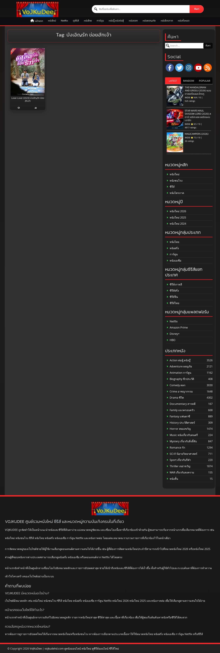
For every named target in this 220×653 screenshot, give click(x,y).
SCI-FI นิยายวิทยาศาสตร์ (182, 454)
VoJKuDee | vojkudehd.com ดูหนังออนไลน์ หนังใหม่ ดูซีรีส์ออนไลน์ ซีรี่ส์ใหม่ (74, 648)
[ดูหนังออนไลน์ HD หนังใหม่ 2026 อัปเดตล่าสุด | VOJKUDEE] (37, 9)
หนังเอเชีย (174, 260)
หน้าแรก (39, 21)
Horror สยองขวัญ (179, 429)
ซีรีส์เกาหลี (174, 284)
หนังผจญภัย (149, 20)
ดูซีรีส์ (76, 20)
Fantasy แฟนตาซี (178, 416)
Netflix (64, 20)
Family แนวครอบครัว (180, 410)
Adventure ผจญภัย (179, 366)
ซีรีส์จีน (172, 297)
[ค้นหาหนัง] (141, 9)
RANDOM (188, 80)
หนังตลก (133, 20)
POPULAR (204, 80)
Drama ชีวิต (175, 397)
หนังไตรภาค (167, 20)
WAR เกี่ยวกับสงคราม (180, 472)
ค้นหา (196, 9)
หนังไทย (88, 20)
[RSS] (208, 67)
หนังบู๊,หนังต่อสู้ (116, 20)
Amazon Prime (177, 327)
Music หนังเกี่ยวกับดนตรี (182, 435)
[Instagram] (189, 67)
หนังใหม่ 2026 (176, 211)
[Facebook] (170, 67)
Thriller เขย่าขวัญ (178, 466)
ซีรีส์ (171, 186)
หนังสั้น (172, 479)
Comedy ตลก (176, 385)
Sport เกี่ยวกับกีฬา (179, 460)
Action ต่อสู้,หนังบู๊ (178, 360)
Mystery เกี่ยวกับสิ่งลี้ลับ (182, 441)
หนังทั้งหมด (184, 20)
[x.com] (179, 67)
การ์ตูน (100, 20)
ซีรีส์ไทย (173, 303)
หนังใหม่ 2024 (176, 223)
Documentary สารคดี (181, 404)
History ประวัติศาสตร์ (181, 422)
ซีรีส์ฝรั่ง (173, 290)
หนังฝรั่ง (173, 248)
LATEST (173, 80)
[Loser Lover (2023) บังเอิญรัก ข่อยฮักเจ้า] (28, 72)
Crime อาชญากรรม (180, 391)
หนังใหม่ (52, 20)
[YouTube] (198, 67)
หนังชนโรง (174, 180)
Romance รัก (176, 447)
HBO (171, 340)
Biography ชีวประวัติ (180, 379)
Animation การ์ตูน (179, 372)
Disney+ (173, 334)
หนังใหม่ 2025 (176, 217)
